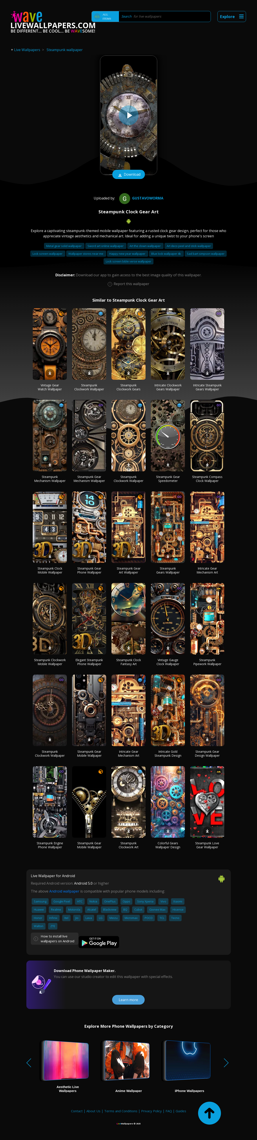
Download (128, 175)
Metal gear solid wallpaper (64, 246)
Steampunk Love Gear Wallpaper (207, 845)
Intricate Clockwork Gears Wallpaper (168, 387)
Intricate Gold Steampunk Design (168, 753)
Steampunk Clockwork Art (129, 845)
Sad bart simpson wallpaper (205, 254)
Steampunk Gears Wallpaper (168, 570)
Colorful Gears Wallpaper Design (167, 845)
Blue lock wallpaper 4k (166, 254)
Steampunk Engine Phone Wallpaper (50, 845)
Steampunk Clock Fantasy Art (128, 662)
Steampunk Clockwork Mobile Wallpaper (50, 662)
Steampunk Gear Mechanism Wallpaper (89, 479)
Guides (181, 1111)
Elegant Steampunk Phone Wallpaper (89, 662)
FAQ (169, 1111)
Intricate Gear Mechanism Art (207, 570)
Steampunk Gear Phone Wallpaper (89, 570)
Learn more (128, 999)
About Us (93, 1111)
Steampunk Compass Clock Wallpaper (207, 479)
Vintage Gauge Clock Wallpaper (168, 662)
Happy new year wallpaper (127, 254)
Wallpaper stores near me (86, 254)
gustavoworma (140, 198)
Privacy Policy (151, 1111)
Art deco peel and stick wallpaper (189, 246)
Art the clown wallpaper (145, 246)
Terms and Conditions (120, 1111)
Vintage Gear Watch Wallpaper (50, 387)
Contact (77, 1111)
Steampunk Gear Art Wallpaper (128, 570)
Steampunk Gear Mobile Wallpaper (89, 753)
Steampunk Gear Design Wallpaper (207, 753)
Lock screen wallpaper (48, 254)
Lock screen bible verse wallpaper (128, 261)
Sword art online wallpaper (105, 246)
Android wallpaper (64, 891)
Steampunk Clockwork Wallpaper (89, 387)
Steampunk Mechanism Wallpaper (50, 479)
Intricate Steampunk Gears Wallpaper (207, 387)
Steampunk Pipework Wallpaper (207, 662)
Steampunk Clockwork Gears (128, 387)
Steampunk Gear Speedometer (168, 479)
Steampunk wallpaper (65, 49)
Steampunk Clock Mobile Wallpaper (50, 570)
